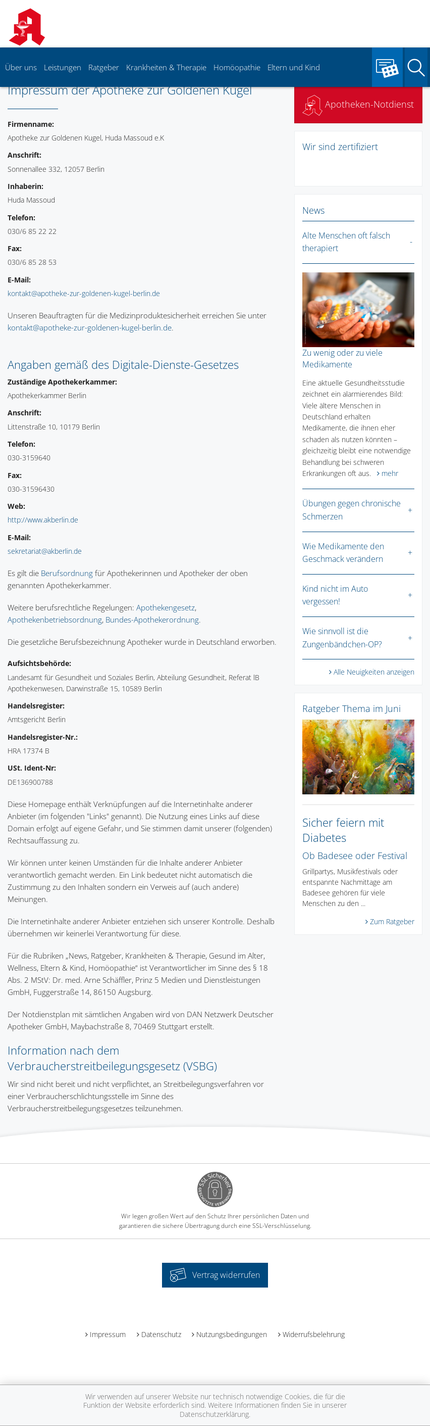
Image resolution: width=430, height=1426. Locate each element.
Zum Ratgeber (392, 921)
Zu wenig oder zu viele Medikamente (342, 358)
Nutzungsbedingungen (231, 1334)
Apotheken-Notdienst (358, 104)
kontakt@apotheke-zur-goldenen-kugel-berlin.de (84, 293)
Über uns (21, 67)
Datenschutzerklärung (214, 1414)
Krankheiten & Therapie (166, 67)
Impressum (108, 1334)
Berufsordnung (67, 573)
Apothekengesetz (165, 607)
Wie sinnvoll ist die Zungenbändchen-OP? (342, 638)
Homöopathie (236, 67)
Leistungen (62, 67)
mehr (390, 473)
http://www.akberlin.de (43, 520)
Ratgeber (103, 67)
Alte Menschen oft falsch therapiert (346, 242)
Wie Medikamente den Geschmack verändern (343, 553)
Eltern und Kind (293, 67)
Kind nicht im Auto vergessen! (335, 595)
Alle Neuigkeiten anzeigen (374, 672)
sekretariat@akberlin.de (45, 551)
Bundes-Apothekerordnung (152, 619)
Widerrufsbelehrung (314, 1334)
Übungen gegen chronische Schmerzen (351, 510)
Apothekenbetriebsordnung (55, 619)
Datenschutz (161, 1334)
